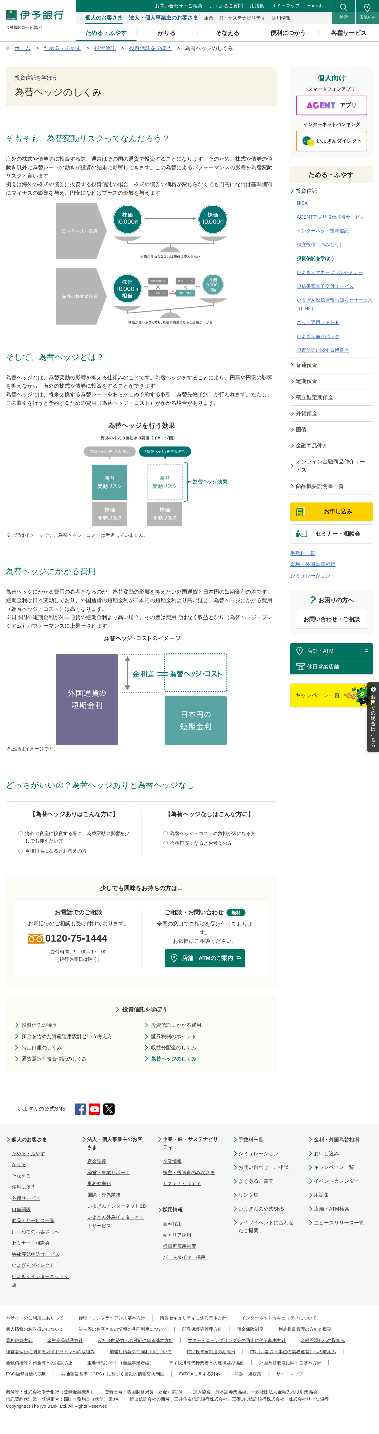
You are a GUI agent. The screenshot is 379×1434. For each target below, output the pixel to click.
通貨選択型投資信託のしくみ (56, 1060)
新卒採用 (172, 1225)
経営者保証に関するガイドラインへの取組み (115, 1352)
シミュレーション (311, 580)
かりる (19, 1165)
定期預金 (306, 382)
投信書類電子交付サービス (324, 287)
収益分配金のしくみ (176, 1049)
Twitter (110, 1110)
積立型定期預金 (314, 399)
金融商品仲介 (312, 447)
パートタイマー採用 (184, 1259)
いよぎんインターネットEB (116, 1208)
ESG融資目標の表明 (204, 1374)
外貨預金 (306, 415)
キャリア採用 (177, 1236)
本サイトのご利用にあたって (37, 1319)
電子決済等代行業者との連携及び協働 (46, 1374)
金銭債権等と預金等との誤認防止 (147, 1364)
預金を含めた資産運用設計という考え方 (70, 1037)
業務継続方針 (20, 1341)
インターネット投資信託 (322, 231)
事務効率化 (99, 1185)
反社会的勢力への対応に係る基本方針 (142, 1341)
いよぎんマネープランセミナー (329, 273)
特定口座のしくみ (43, 1049)
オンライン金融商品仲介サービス (330, 467)
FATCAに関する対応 (27, 1386)
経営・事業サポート (108, 1174)
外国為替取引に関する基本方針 (134, 1374)
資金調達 (96, 1163)
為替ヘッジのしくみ (176, 1060)
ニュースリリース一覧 (339, 1224)
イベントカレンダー (336, 1182)
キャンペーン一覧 (334, 1168)
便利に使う (24, 1188)
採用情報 (173, 1212)
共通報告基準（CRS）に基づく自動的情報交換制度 (295, 1374)
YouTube (95, 1110)
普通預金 (306, 366)
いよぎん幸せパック (317, 337)
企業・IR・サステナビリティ (192, 1145)
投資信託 (306, 192)
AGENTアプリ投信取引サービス (330, 217)
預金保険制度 (263, 1330)
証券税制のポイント (176, 1037)
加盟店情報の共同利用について (211, 1352)
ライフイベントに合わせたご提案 (266, 1228)
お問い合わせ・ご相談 (178, 5)
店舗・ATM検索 (331, 1210)
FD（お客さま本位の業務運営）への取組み (51, 1364)
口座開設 (21, 1210)
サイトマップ (286, 5)
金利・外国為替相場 (314, 568)
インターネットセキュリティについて (294, 1319)
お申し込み (326, 1155)
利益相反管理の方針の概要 (321, 1330)
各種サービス (26, 1199)
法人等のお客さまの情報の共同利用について (129, 1330)
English (315, 5)
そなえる (21, 1177)
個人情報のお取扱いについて (37, 1330)
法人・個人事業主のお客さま (116, 1145)
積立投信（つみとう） (319, 245)
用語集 (257, 5)
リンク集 (248, 1196)
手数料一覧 (303, 557)
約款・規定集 (78, 1386)
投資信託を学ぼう (145, 1010)
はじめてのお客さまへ (35, 1232)
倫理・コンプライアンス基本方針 (117, 1319)
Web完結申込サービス (36, 1255)
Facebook (80, 1110)
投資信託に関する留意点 (322, 351)
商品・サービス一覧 (33, 1221)
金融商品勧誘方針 (68, 1341)
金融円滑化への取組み (29, 1352)
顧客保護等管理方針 (213, 1330)
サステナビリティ (182, 1185)
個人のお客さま (30, 1141)
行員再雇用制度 (179, 1248)
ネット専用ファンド (317, 323)
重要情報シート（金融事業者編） (233, 1364)
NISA (301, 204)
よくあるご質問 (226, 5)
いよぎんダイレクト (33, 1266)
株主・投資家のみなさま (189, 1174)
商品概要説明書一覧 (320, 488)
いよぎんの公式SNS (261, 1210)
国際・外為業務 (104, 1196)
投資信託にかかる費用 (178, 1026)
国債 (301, 431)
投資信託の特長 (40, 1026)
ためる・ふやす (331, 175)
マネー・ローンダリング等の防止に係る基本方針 (249, 1341)
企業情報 (172, 1163)
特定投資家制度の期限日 (285, 1352)
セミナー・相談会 (31, 1244)
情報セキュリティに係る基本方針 (203, 1319)
